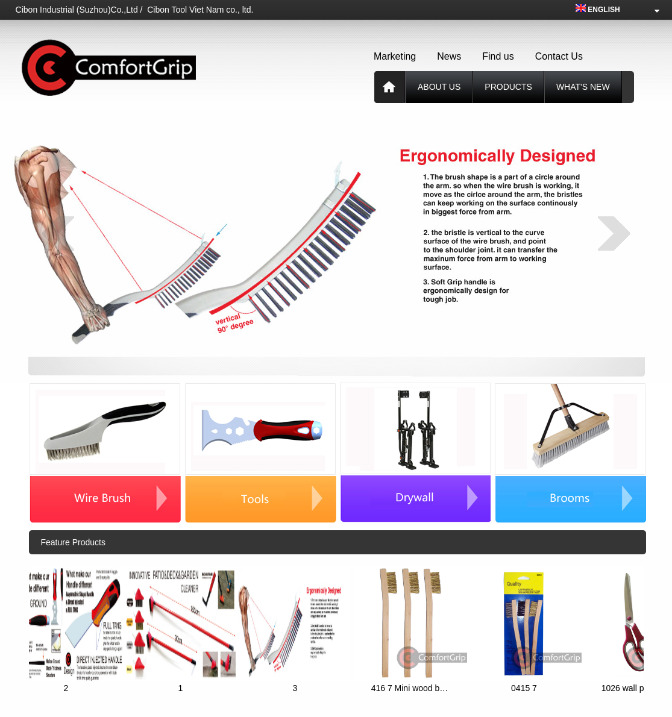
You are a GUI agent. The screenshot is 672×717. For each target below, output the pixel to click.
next (614, 233)
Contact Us (559, 56)
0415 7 (526, 688)
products (508, 87)
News (449, 56)
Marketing (395, 56)
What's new (583, 87)
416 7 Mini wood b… (412, 688)
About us (439, 87)
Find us (497, 56)
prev (58, 233)
